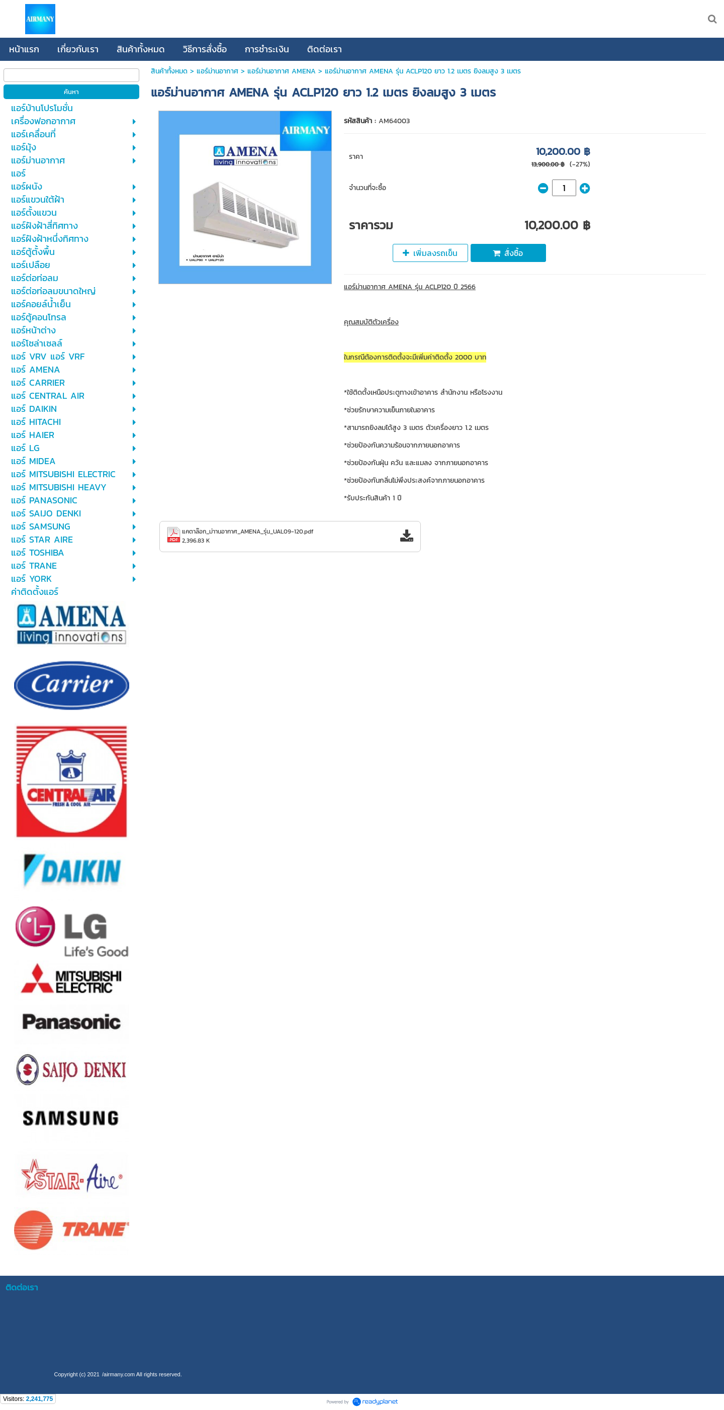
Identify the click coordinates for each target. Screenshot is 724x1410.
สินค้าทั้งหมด (169, 71)
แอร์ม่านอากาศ (217, 71)
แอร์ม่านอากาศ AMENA (281, 71)
